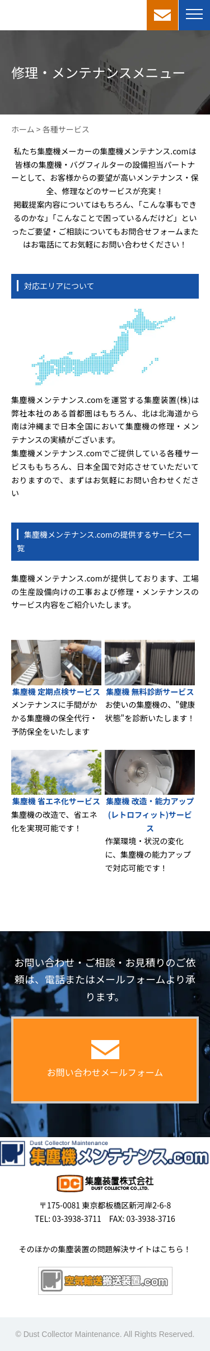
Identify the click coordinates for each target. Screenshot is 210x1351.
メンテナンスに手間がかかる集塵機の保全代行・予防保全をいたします (54, 718)
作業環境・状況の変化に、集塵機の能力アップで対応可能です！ (148, 854)
